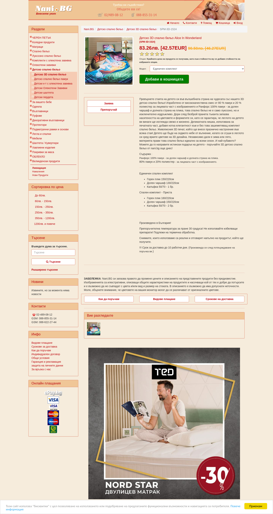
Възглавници (40, 111)
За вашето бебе (42, 102)
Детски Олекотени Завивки (50, 88)
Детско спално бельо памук (51, 78)
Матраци (37, 46)
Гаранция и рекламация (46, 361)
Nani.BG (89, 29)
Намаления (38, 171)
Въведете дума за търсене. (49, 246)
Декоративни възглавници (48, 120)
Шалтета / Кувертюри (45, 143)
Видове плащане (41, 342)
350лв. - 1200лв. (44, 218)
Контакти (190, 22)
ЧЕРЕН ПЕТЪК (41, 37)
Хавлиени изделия (43, 147)
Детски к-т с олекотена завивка (53, 83)
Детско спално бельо (46, 69)
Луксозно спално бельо (46, 55)
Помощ (206, 22)
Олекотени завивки (44, 64)
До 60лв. (40, 195)
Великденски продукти (46, 161)
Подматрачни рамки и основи (50, 129)
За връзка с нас (41, 369)
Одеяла (37, 106)
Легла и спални (41, 133)
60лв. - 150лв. (43, 201)
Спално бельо (41, 51)
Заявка (108, 103)
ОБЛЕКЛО (38, 156)
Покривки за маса (43, 152)
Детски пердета (43, 97)
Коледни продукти (43, 42)
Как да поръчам (41, 350)
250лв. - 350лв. (43, 212)
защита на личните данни (47, 365)
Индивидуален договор (45, 354)
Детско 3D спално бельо (50, 74)
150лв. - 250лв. (43, 206)
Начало (173, 22)
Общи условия (40, 357)
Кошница (223, 22)
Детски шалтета (44, 92)
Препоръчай (108, 109)
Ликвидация (39, 168)
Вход (238, 22)
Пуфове (37, 115)
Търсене (53, 261)
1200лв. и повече (44, 223)
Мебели (37, 138)
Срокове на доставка (219, 299)
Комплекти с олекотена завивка (51, 60)
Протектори (39, 124)
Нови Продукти (40, 175)
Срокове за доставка (44, 346)
